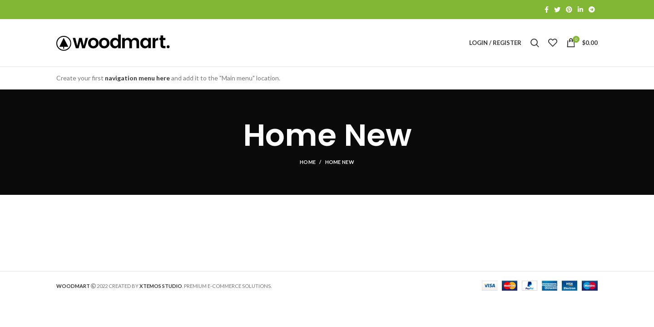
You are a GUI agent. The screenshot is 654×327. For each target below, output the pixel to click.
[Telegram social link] (592, 9)
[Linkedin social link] (580, 9)
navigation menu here (137, 78)
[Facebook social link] (546, 9)
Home (308, 162)
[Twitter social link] (557, 9)
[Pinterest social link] (569, 9)
